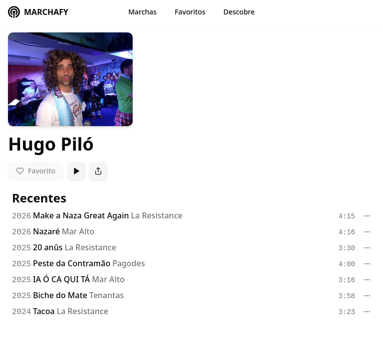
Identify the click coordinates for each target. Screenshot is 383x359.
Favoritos (190, 11)
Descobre (239, 11)
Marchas (142, 11)
